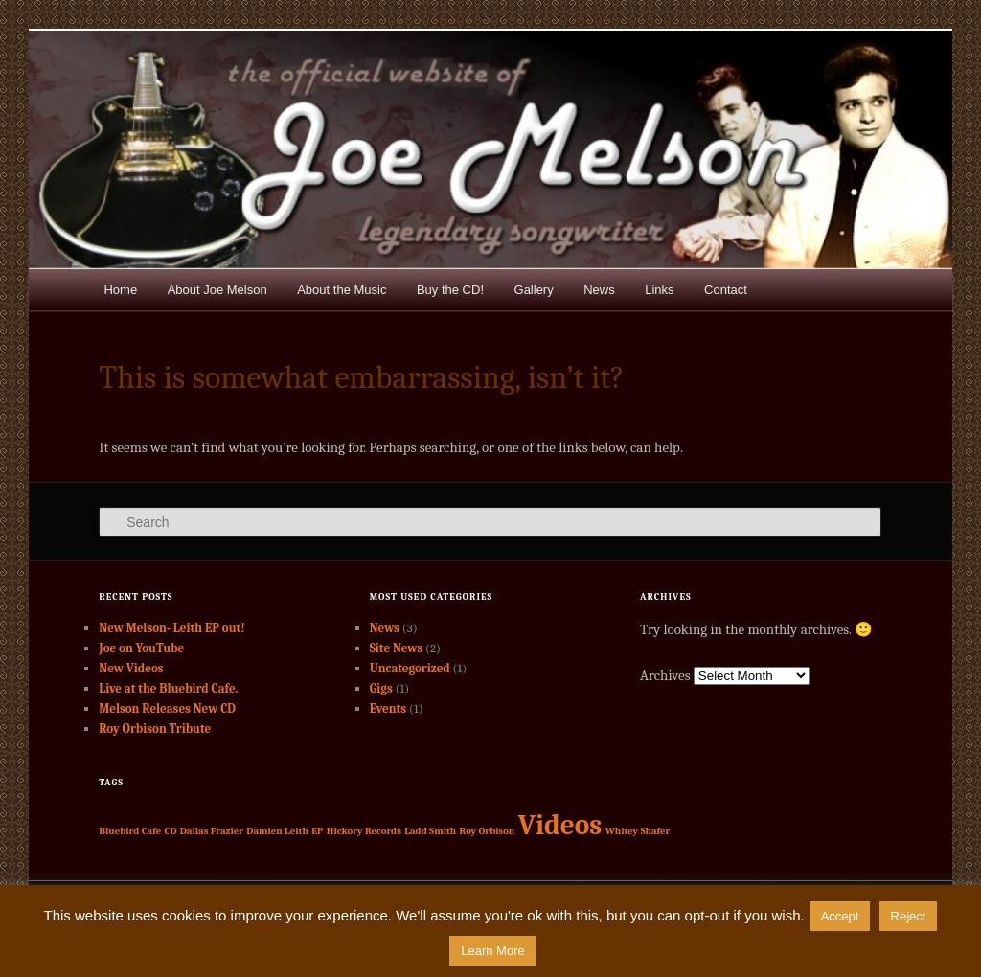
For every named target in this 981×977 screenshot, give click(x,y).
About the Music (341, 290)
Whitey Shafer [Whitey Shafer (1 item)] (638, 831)
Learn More (492, 950)
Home (120, 290)
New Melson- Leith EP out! (171, 628)
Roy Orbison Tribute (155, 728)
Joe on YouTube (141, 648)
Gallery (534, 290)
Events (388, 708)
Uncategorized (410, 668)
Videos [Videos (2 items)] (560, 825)
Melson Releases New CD (167, 708)
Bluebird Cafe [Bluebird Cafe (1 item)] (130, 831)
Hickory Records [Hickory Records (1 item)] (364, 831)
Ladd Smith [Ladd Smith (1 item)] (430, 831)
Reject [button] (908, 916)
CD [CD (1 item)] (171, 831)
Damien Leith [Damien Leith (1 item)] (277, 831)
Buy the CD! (450, 290)
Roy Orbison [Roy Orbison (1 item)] (487, 831)
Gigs (381, 688)
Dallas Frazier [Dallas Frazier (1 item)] (211, 831)
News (599, 290)
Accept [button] (840, 916)
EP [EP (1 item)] (317, 831)
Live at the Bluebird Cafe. (168, 688)
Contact (725, 290)
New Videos (131, 668)
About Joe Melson (217, 290)
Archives (665, 675)
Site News (396, 648)
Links (659, 290)
